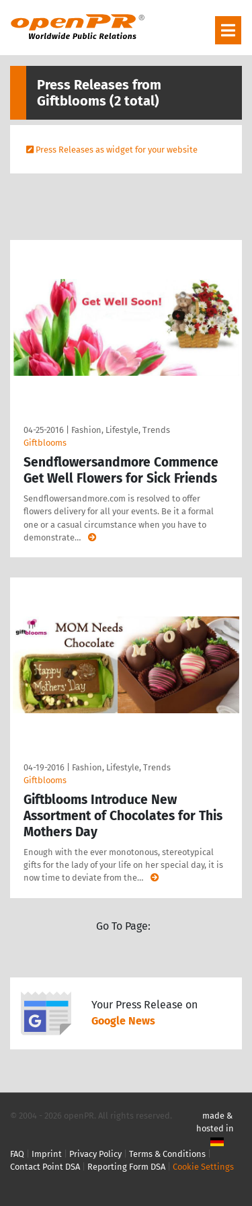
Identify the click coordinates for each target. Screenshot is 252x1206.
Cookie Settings (203, 1167)
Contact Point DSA (45, 1167)
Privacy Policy (95, 1154)
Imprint (47, 1154)
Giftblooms (45, 443)
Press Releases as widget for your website (117, 150)
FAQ (17, 1154)
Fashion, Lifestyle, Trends (120, 430)
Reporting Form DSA (126, 1167)
